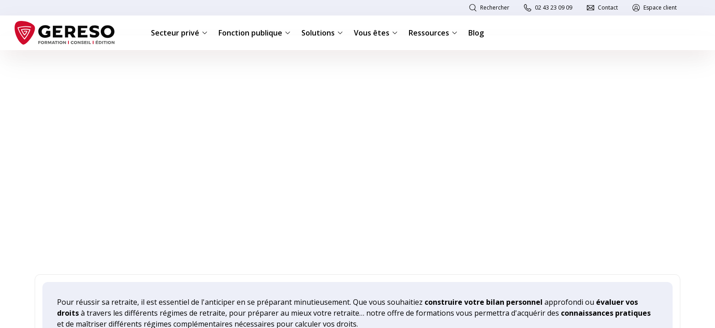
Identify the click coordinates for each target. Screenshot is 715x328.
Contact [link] (608, 7)
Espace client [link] (660, 7)
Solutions (322, 33)
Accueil (44, 64)
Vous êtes (376, 33)
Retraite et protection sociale (102, 64)
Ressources (433, 33)
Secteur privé (179, 33)
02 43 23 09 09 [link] (553, 7)
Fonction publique (254, 33)
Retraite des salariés (177, 64)
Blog (476, 33)
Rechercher (494, 7)
